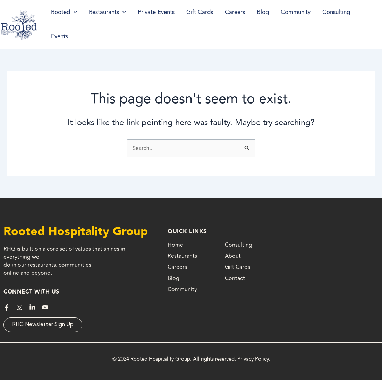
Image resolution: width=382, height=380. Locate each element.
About (233, 256)
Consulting (238, 245)
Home (175, 245)
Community (182, 289)
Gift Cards (237, 267)
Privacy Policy (253, 359)
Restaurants (182, 256)
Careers (177, 267)
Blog (173, 278)
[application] (73, 12)
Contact (235, 278)
